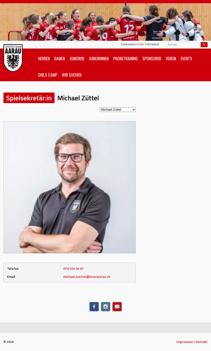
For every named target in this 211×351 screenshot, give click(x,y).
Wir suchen (71, 75)
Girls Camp (47, 75)
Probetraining (125, 58)
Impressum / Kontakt (192, 341)
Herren (44, 58)
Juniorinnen (99, 58)
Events (186, 58)
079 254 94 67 (73, 268)
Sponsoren (151, 58)
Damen (59, 58)
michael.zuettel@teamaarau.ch (86, 276)
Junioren (76, 58)
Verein (171, 58)
